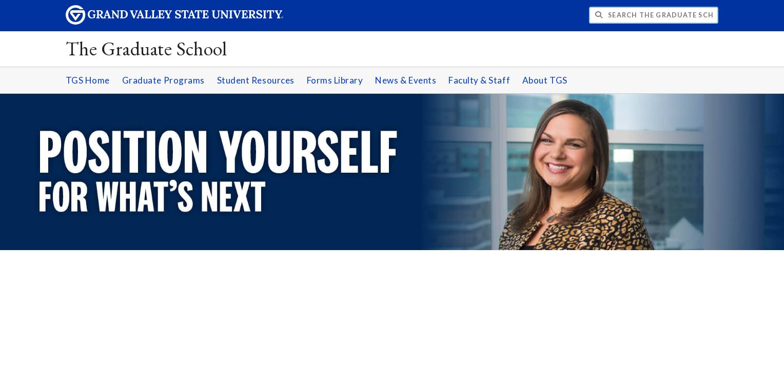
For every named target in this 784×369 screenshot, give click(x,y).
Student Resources (256, 80)
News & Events (405, 80)
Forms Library (335, 80)
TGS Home (88, 80)
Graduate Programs (163, 80)
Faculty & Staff (479, 80)
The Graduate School (146, 48)
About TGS (544, 80)
